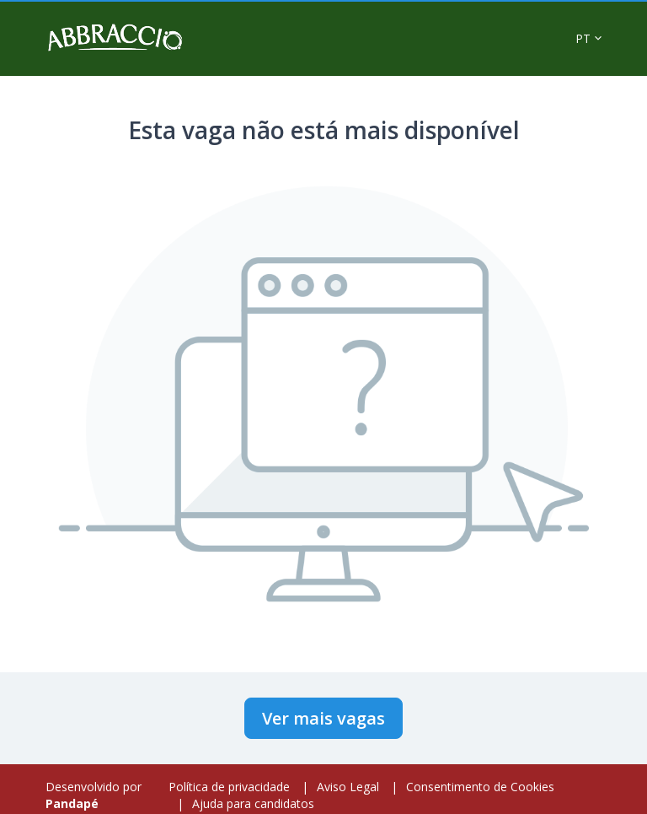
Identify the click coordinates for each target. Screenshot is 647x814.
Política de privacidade (229, 787)
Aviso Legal (348, 787)
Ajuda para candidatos (253, 803)
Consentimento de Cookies (480, 787)
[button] (588, 38)
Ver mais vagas (323, 718)
